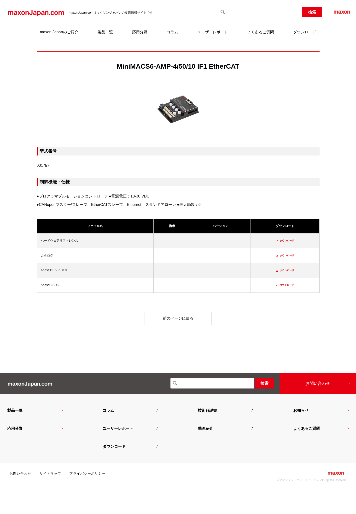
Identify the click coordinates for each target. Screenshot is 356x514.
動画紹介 (205, 428)
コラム (172, 32)
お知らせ (301, 410)
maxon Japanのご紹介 (59, 32)
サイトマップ (50, 473)
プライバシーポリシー (87, 473)
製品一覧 (105, 32)
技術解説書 (207, 410)
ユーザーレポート (212, 32)
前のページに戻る (178, 318)
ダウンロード (304, 32)
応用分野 (139, 32)
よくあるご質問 (260, 32)
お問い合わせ (317, 383)
